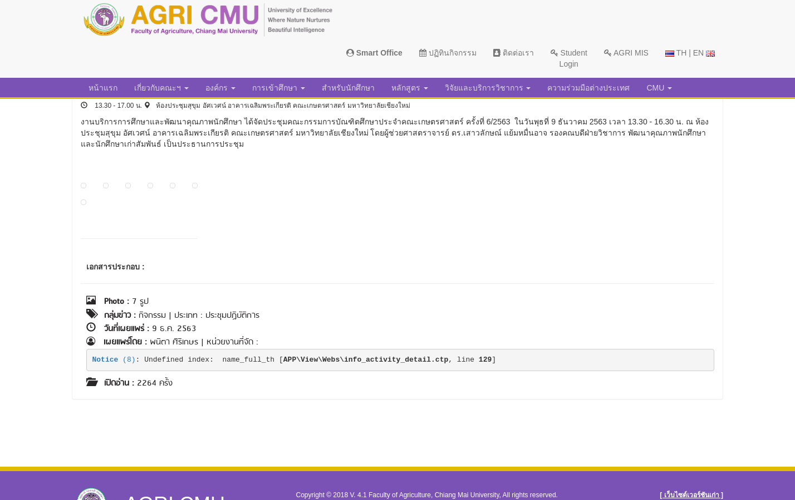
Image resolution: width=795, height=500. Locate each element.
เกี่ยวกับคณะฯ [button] (161, 87)
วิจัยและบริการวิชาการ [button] (488, 87)
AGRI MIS (626, 52)
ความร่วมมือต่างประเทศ (588, 87)
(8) (114, 360)
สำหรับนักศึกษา (348, 87)
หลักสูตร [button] (409, 87)
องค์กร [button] (220, 87)
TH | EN (690, 52)
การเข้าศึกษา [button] (278, 87)
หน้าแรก (103, 87)
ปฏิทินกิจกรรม (448, 52)
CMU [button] (659, 87)
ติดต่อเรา (513, 52)
